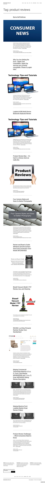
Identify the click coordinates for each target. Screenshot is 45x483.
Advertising (17, 361)
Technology (21, 191)
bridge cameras (16, 237)
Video (23, 191)
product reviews (24, 52)
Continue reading (24, 48)
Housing (21, 398)
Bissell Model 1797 (21, 320)
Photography (23, 237)
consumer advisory (19, 103)
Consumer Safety (20, 52)
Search (13, 471)
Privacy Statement (31, 479)
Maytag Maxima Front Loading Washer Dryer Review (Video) (20, 408)
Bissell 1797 (17, 320)
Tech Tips (20, 104)
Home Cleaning (25, 320)
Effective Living (18, 398)
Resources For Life (7, 2)
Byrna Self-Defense (19, 17)
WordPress (40, 479)
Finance (30, 103)
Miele (28, 320)
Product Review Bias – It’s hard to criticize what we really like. (21, 158)
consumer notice (27, 103)
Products (21, 51)
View (7, 465)
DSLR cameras (20, 237)
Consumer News (18, 51)
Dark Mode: (43, 482)
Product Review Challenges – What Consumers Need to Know (22, 436)
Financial (14, 104)
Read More (38, 464)
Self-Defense (30, 52)
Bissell (15, 320)
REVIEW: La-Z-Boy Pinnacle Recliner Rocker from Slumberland (22, 330)
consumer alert (23, 103)
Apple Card (16, 103)
